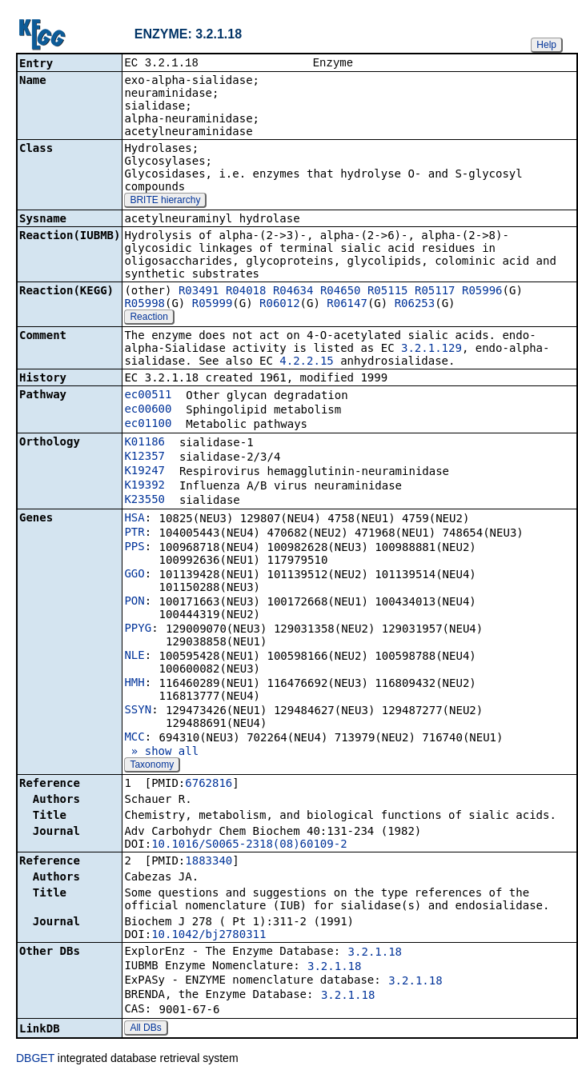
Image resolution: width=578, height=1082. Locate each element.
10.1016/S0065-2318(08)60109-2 (249, 845)
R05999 (212, 304)
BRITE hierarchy (165, 201)
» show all (161, 752)
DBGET (35, 1059)
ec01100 (147, 424)
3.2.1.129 (431, 349)
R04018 (246, 291)
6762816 (208, 784)
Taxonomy (152, 766)
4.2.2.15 (306, 362)
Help (546, 44)
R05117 (435, 291)
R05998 (144, 304)
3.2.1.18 (375, 953)
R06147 (347, 304)
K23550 (144, 500)
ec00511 (147, 395)
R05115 (387, 291)
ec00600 (147, 410)
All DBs (145, 1029)
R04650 (340, 291)
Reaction (148, 318)
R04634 (293, 291)
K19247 (144, 471)
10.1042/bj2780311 (208, 935)
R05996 (482, 291)
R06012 (279, 304)
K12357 (144, 457)
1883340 (208, 862)
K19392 (144, 486)
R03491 (199, 291)
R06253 (415, 304)
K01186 (144, 443)
